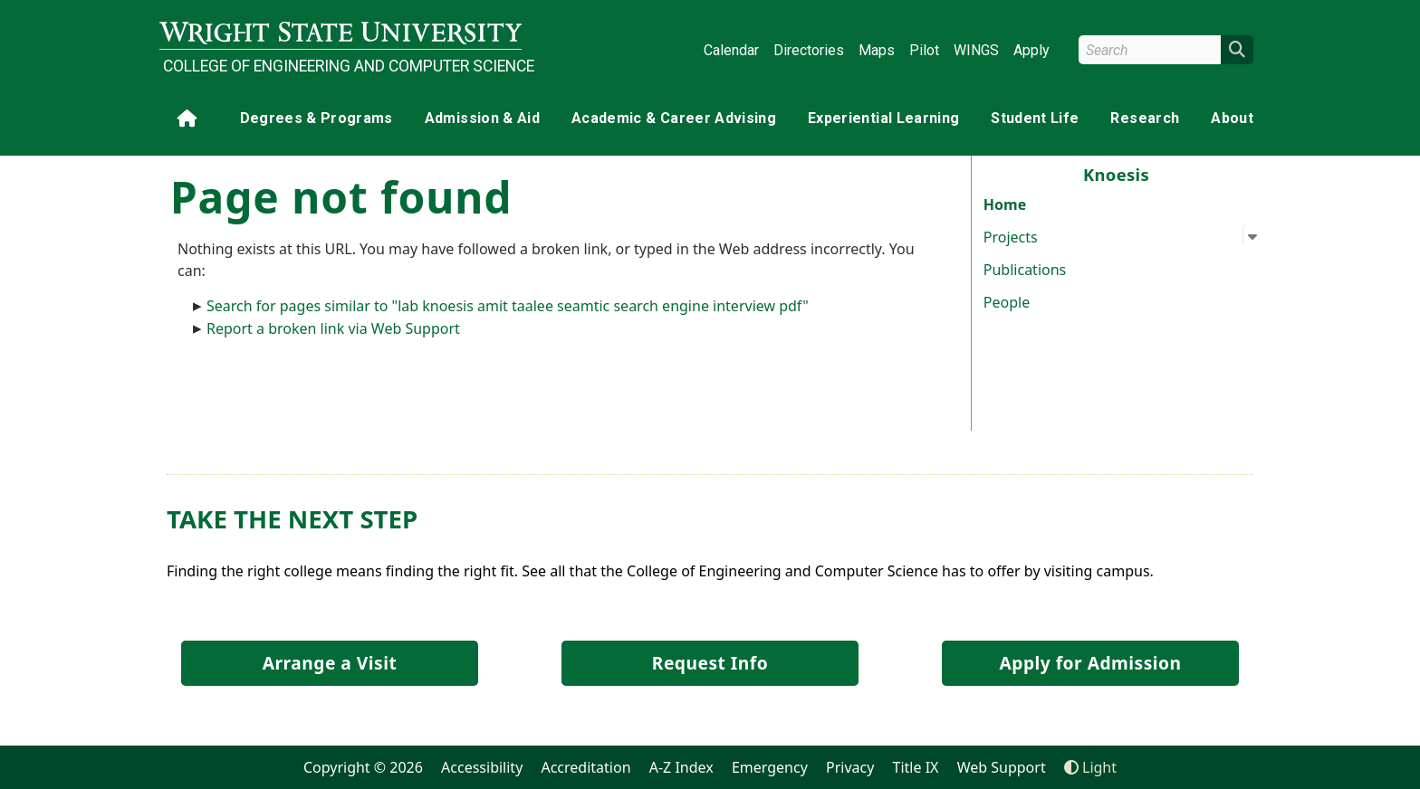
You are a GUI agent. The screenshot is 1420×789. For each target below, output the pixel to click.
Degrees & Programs (316, 118)
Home (1004, 204)
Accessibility (482, 767)
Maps (877, 50)
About (1232, 118)
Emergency (770, 767)
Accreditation (585, 767)
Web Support (1001, 767)
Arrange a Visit (330, 663)
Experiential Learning (883, 118)
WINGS (976, 50)
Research (1144, 118)
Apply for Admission (1091, 663)
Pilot (924, 50)
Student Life (1035, 118)
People (1006, 302)
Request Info (710, 663)
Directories (808, 50)
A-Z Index (681, 767)
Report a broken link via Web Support (333, 328)
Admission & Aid (482, 118)
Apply (1031, 50)
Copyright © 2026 (363, 767)
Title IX (916, 767)
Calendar (731, 50)
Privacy (850, 767)
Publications (1024, 270)
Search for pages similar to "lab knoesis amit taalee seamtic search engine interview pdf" (507, 306)
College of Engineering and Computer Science (342, 66)
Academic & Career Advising (673, 118)
